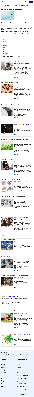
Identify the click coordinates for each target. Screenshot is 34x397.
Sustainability (6, 53)
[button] (8, 2)
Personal (5, 35)
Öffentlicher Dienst (7, 41)
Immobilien (5, 45)
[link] (2, 5)
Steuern (4, 37)
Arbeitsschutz (6, 49)
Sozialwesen (5, 51)
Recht (4, 47)
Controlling (5, 43)
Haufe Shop (25, 31)
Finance (4, 39)
